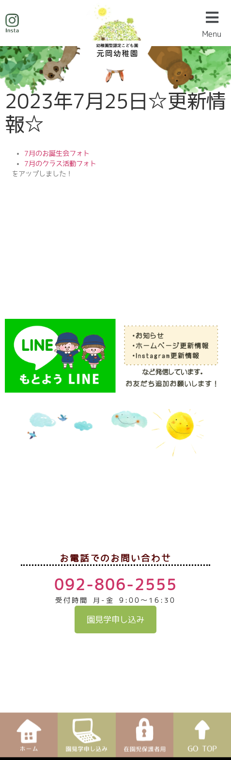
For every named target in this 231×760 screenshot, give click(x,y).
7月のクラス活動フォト (60, 163)
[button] (213, 23)
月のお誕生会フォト (59, 153)
